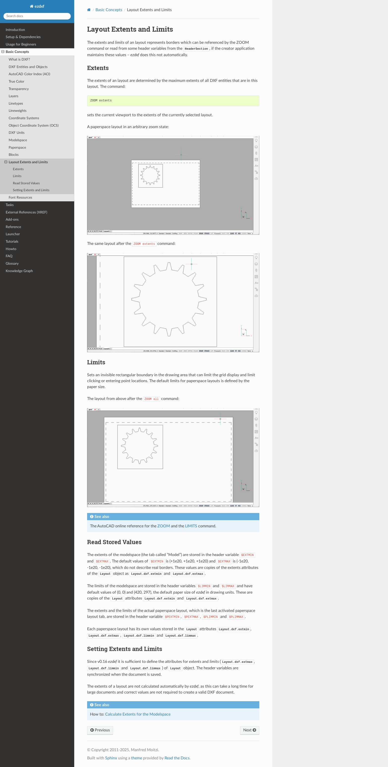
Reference (13, 227)
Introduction (15, 30)
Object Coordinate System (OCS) (34, 125)
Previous (100, 730)
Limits (17, 176)
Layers (13, 96)
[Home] (89, 10)
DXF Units (16, 133)
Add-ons (12, 219)
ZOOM (163, 526)
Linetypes (16, 103)
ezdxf (39, 6)
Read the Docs (177, 758)
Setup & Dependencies (23, 37)
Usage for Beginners (21, 44)
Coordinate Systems (24, 118)
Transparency (19, 89)
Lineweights (17, 111)
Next (249, 730)
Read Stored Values (26, 183)
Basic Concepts (15, 52)
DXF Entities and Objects (28, 67)
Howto (11, 249)
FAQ (9, 256)
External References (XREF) (26, 212)
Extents (18, 169)
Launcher (13, 234)
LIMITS (191, 526)
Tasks (10, 205)
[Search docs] (37, 16)
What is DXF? (19, 59)
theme (136, 758)
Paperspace (17, 147)
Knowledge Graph (19, 271)
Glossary (12, 263)
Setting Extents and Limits (31, 190)
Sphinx (111, 758)
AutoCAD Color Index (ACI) (29, 74)
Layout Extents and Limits (26, 162)
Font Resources (20, 197)
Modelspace (18, 140)
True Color (16, 81)
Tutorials (12, 241)
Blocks (14, 155)
